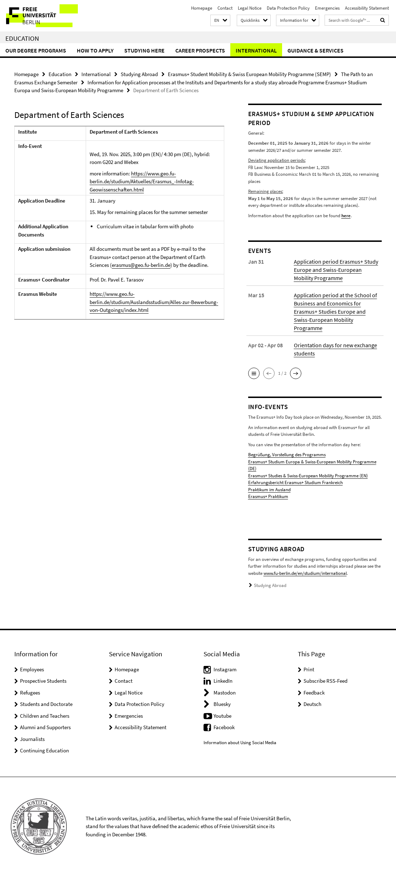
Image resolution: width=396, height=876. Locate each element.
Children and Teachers (44, 715)
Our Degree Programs (35, 50)
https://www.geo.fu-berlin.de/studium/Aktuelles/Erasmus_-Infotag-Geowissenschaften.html (142, 181)
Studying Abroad (139, 74)
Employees (32, 669)
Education (22, 38)
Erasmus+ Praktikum (268, 496)
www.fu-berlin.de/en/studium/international (305, 573)
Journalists (32, 739)
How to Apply (95, 50)
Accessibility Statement (367, 8)
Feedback (314, 692)
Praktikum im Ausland (269, 490)
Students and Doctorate (46, 704)
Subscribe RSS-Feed (325, 680)
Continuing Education (44, 750)
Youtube (222, 715)
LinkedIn (223, 680)
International (256, 50)
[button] (220, 20)
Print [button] (309, 669)
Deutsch (312, 704)
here (346, 216)
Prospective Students (43, 680)
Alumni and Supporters (45, 727)
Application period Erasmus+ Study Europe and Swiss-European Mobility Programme (336, 270)
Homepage (201, 8)
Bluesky (222, 704)
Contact (224, 8)
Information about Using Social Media (240, 743)
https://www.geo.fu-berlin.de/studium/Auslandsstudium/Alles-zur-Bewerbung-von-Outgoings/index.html (154, 301)
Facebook (224, 727)
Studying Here (144, 50)
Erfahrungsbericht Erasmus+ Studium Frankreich (295, 482)
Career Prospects (200, 50)
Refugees (30, 692)
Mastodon (225, 692)
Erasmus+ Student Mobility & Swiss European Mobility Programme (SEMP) (249, 74)
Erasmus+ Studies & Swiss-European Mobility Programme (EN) (308, 476)
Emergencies (327, 8)
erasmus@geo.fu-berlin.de (141, 265)
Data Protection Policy (288, 8)
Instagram (225, 669)
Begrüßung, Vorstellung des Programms (287, 455)
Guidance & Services (315, 50)
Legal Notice (249, 8)
